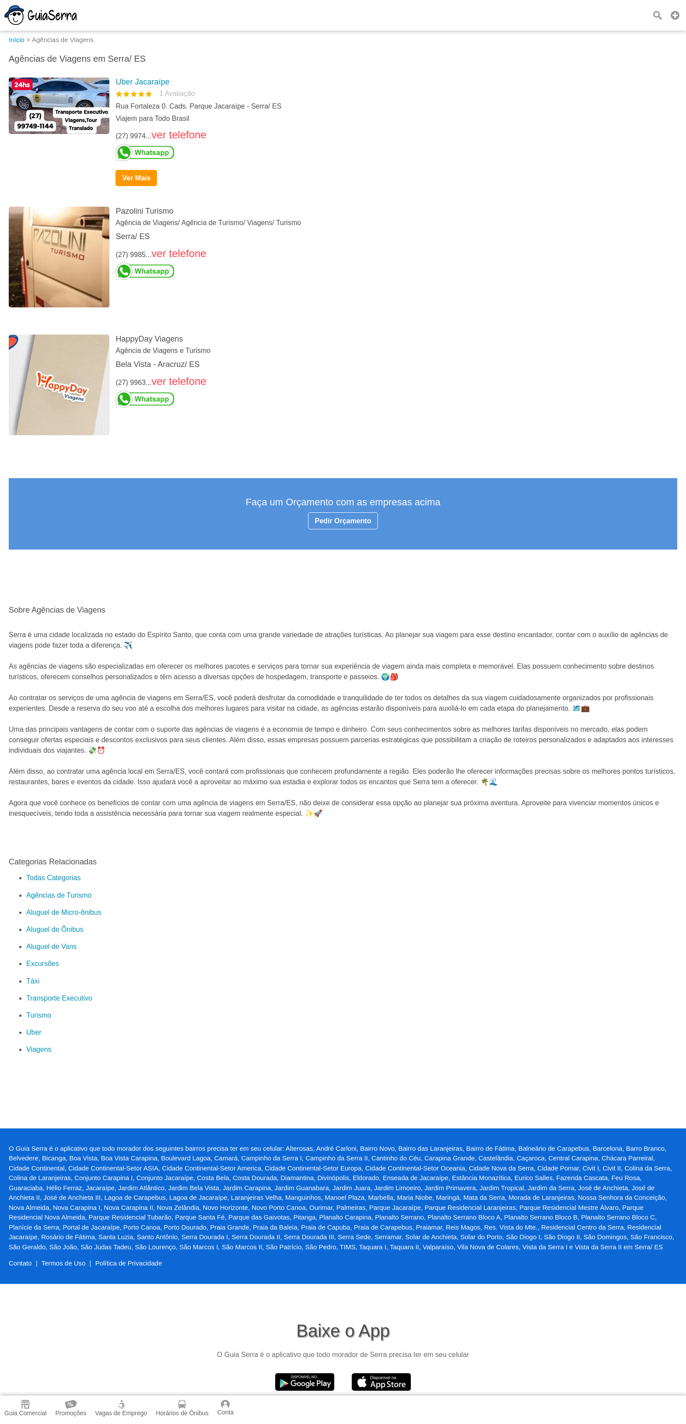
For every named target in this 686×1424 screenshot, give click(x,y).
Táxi (32, 981)
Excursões (42, 963)
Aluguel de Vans (51, 946)
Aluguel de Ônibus (55, 929)
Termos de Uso (64, 1263)
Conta (225, 1408)
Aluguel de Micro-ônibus (64, 912)
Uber (34, 1032)
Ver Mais (136, 178)
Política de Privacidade (128, 1263)
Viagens (39, 1049)
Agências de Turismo (58, 895)
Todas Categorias (53, 877)
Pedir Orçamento (343, 521)
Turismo (38, 1015)
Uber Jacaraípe (142, 82)
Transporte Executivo (59, 998)
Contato (20, 1263)
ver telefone (178, 135)
